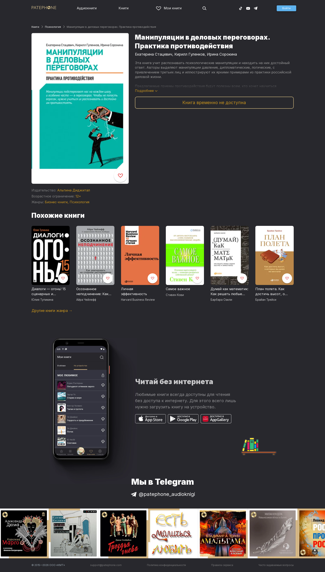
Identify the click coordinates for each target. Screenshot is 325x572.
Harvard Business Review (138, 299)
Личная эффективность (134, 291)
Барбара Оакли (221, 299)
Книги (124, 8)
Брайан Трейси (265, 299)
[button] (286, 8)
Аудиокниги (87, 8)
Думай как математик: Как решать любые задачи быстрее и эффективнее (229, 291)
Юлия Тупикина (42, 299)
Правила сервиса (222, 565)
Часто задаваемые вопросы (276, 565)
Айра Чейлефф (86, 299)
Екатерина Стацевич (153, 54)
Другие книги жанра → (52, 310)
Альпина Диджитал (73, 190)
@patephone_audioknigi (162, 494)
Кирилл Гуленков (189, 54)
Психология (53, 26)
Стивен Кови (175, 295)
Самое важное (178, 289)
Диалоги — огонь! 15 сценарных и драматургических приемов (49, 291)
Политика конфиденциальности (166, 565)
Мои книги (169, 8)
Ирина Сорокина (222, 54)
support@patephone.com (106, 565)
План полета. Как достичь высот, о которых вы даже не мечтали (272, 291)
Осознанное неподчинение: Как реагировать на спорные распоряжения (92, 291)
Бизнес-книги (56, 202)
